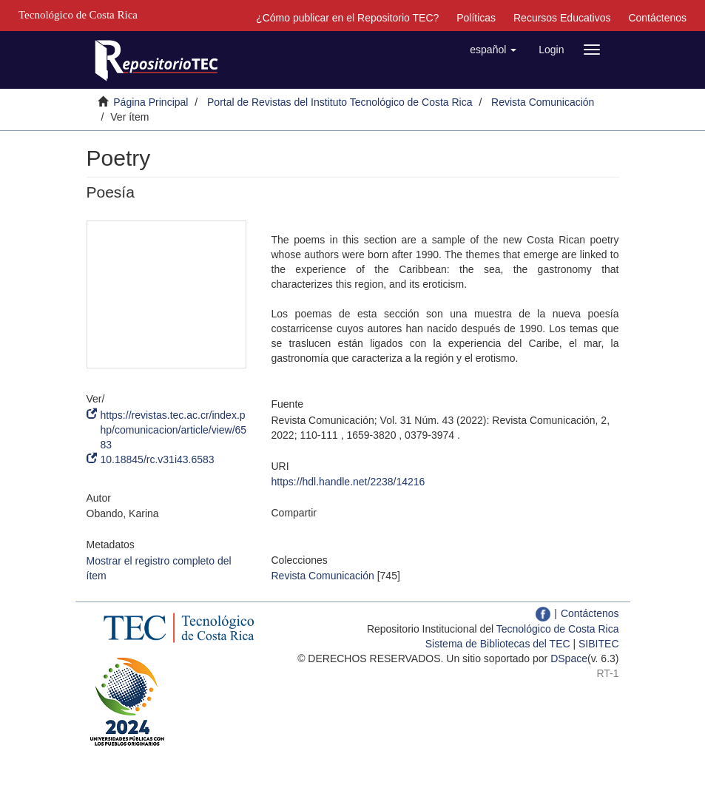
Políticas (476, 18)
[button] (493, 49)
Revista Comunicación (542, 102)
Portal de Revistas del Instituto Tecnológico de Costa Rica (340, 102)
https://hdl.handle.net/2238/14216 (348, 482)
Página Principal (150, 102)
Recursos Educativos (562, 18)
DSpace (568, 658)
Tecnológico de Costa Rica (557, 629)
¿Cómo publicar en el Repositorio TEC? (347, 18)
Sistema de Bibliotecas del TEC (497, 644)
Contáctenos (657, 18)
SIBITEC (598, 644)
